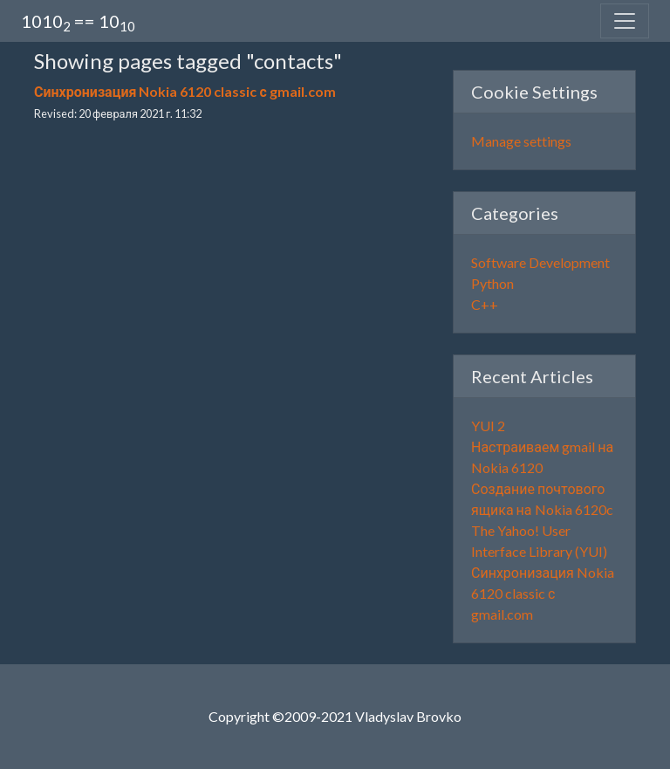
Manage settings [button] (521, 141)
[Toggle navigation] (624, 20)
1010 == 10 (78, 22)
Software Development (540, 262)
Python (492, 283)
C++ (484, 304)
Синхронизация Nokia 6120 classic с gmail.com (185, 91)
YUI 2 (488, 425)
